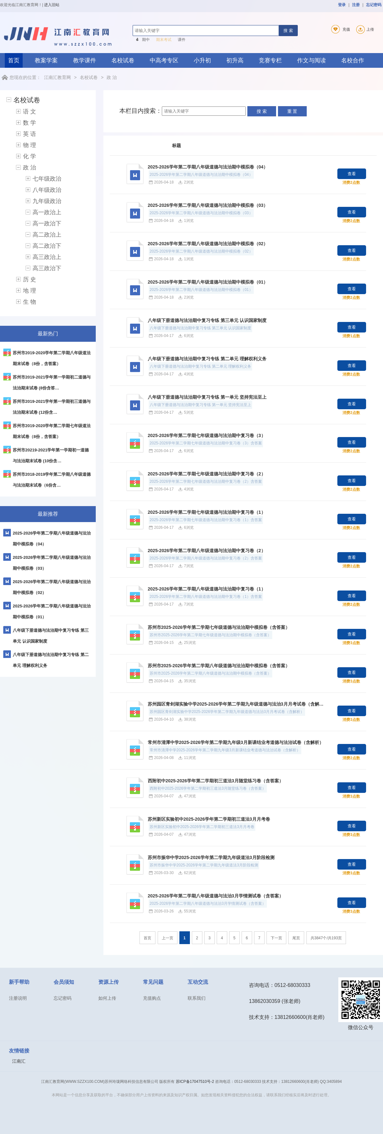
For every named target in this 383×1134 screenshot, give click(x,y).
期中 (146, 39)
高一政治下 (47, 223)
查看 (352, 173)
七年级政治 (47, 179)
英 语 (29, 134)
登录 (342, 5)
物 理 (29, 145)
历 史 (29, 279)
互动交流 (198, 982)
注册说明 (18, 998)
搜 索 (288, 30)
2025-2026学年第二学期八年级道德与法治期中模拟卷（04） (208, 166)
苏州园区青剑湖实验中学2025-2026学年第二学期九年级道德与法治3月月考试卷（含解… (236, 704)
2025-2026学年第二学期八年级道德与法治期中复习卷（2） (207, 550)
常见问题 (153, 982)
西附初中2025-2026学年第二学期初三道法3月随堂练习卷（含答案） (215, 780)
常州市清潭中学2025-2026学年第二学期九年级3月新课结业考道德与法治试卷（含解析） (236, 742)
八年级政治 (47, 190)
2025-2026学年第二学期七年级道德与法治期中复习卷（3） (207, 435)
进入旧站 (51, 5)
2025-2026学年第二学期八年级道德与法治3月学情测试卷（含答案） (215, 895)
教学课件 (84, 60)
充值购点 (152, 998)
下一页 (276, 938)
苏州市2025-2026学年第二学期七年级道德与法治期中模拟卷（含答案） (219, 627)
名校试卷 (122, 60)
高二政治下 (47, 246)
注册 (356, 5)
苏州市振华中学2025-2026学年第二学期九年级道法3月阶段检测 (211, 857)
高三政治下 (47, 268)
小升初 (202, 60)
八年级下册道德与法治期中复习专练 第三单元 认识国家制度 (207, 320)
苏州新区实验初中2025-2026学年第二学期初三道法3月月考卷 (209, 819)
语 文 (29, 111)
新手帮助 (19, 982)
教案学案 (46, 60)
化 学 (29, 156)
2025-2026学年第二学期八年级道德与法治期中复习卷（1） (207, 588)
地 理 (29, 290)
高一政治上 (47, 212)
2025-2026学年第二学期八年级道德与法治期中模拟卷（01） (208, 282)
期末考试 (163, 39)
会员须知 (64, 982)
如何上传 (107, 998)
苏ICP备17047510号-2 (195, 1081)
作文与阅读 (311, 60)
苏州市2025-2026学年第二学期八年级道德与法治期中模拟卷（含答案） (219, 665)
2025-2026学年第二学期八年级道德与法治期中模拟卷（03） (208, 205)
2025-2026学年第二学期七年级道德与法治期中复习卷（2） (207, 473)
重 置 (292, 111)
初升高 (235, 60)
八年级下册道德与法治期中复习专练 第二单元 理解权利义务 (207, 358)
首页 (13, 60)
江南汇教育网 (57, 77)
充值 (339, 29)
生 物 (29, 302)
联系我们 (197, 998)
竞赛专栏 (270, 60)
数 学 (29, 123)
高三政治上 (47, 257)
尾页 (296, 938)
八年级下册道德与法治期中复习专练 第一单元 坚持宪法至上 (207, 397)
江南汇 (19, 1061)
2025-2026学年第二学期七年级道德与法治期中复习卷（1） (207, 512)
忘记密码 (373, 5)
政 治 (112, 77)
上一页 (167, 938)
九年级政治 (47, 201)
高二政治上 (47, 234)
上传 (364, 29)
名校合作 (352, 60)
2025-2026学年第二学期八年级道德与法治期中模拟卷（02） (208, 243)
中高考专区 (164, 60)
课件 (181, 39)
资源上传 (108, 982)
